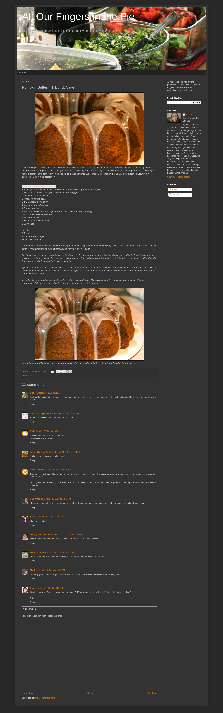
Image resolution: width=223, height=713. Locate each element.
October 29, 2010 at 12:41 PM (57, 499)
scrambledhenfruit (39, 552)
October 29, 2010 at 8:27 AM (67, 413)
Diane (33, 393)
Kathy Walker (36, 499)
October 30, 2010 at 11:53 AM (50, 517)
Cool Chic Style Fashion (41, 413)
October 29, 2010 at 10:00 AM (67, 452)
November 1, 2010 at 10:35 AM (51, 570)
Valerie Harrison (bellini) (41, 452)
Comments (175, 194)
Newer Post (28, 693)
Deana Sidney (36, 470)
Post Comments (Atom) (44, 698)
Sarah (33, 517)
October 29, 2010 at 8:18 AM (49, 393)
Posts (173, 189)
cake (32, 375)
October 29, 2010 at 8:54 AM (49, 431)
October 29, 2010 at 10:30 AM (57, 470)
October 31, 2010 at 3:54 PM (71, 534)
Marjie (33, 570)
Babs (32, 588)
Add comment (29, 609)
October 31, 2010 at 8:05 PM (62, 552)
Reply (32, 404)
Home (22, 72)
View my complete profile (178, 177)
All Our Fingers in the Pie (78, 16)
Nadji (32, 431)
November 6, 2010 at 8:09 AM (49, 588)
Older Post (151, 693)
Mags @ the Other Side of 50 (43, 534)
